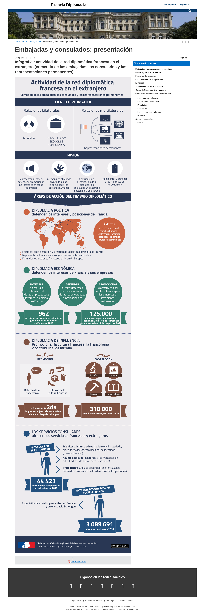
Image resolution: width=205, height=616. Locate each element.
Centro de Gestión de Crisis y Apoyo (150, 90)
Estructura (139, 83)
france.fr (122, 609)
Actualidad (139, 122)
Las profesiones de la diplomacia (149, 79)
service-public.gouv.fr (74, 609)
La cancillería (143, 109)
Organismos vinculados (145, 119)
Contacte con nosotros (93, 600)
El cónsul (141, 116)
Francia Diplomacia (68, 5)
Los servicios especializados (149, 112)
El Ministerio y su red (145, 63)
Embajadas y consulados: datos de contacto (153, 69)
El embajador (143, 105)
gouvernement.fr (109, 609)
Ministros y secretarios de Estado (149, 72)
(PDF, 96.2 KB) (77, 561)
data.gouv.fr (133, 609)
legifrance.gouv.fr (92, 609)
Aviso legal (110, 600)
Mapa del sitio (76, 600)
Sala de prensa (169, 4)
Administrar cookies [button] (125, 600)
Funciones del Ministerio (145, 76)
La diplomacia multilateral (148, 102)
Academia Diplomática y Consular (149, 86)
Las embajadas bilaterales (148, 98)
